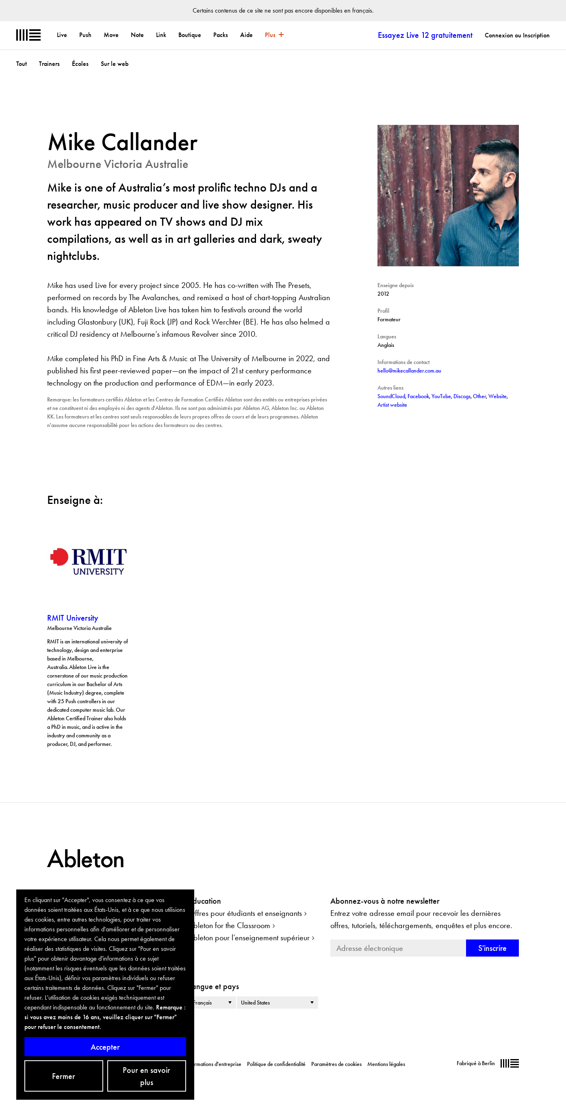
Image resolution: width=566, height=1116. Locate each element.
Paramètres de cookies (336, 1064)
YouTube (441, 396)
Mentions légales (386, 1064)
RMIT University (72, 617)
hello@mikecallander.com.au (409, 370)
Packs (220, 35)
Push (85, 35)
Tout (21, 63)
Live (62, 35)
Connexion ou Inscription (517, 35)
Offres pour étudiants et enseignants (245, 913)
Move (111, 35)
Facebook (418, 396)
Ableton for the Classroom (229, 925)
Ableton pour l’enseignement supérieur (249, 937)
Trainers (49, 63)
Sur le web (114, 63)
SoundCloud (391, 396)
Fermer (63, 1076)
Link (161, 35)
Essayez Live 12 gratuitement (425, 35)
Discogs (462, 396)
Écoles (80, 63)
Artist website (392, 404)
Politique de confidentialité (276, 1064)
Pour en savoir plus (146, 1076)
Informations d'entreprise (213, 1064)
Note (137, 35)
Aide (246, 35)
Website (497, 396)
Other (479, 396)
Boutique (189, 35)
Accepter (105, 1047)
